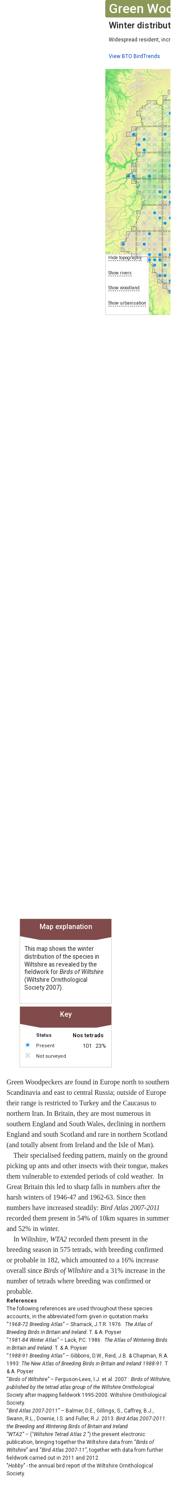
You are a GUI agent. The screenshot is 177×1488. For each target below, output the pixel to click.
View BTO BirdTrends (134, 56)
